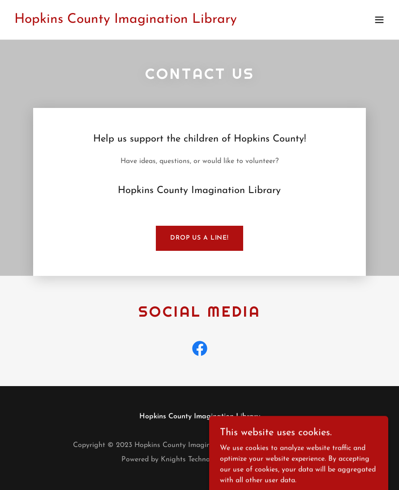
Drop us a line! (199, 238)
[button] (379, 20)
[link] (125, 21)
